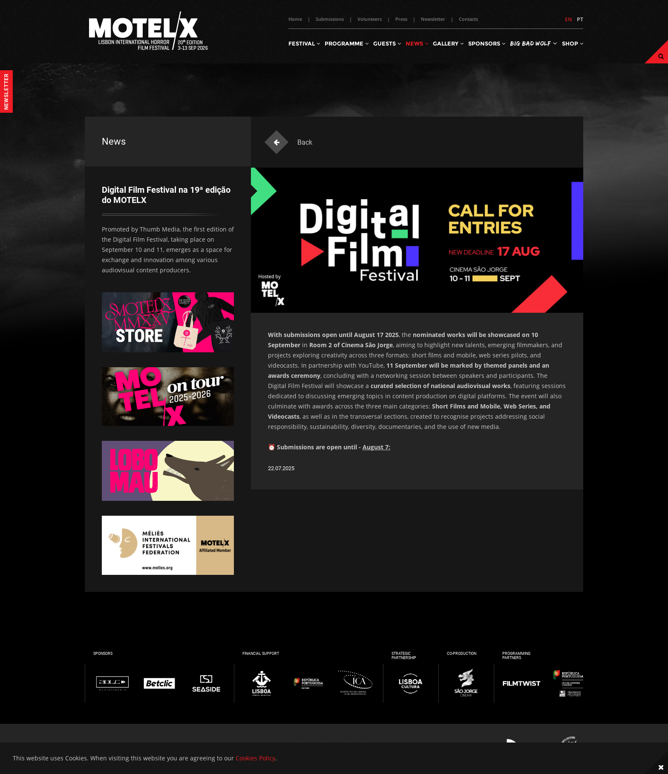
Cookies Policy (255, 758)
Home (295, 19)
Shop (572, 43)
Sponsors (486, 43)
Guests (387, 43)
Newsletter (433, 19)
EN (568, 19)
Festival (304, 43)
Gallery (448, 43)
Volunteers (369, 19)
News (417, 43)
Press (401, 19)
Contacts (468, 19)
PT (580, 19)
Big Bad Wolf (533, 43)
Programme (347, 43)
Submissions (330, 19)
